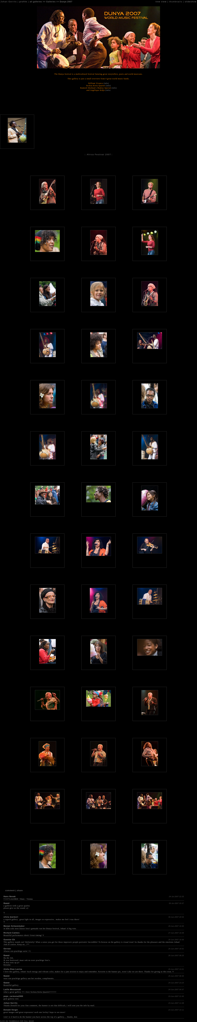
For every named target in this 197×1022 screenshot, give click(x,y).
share (20, 890)
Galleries (51, 1)
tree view (161, 1)
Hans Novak (10, 896)
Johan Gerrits (11, 1003)
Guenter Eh (9, 940)
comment (10, 890)
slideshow (191, 1)
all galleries (36, 1)
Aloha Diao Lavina (13, 969)
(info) (106, 83)
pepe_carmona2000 (13, 996)
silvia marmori (11, 917)
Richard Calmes (12, 933)
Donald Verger (11, 1010)
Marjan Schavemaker (14, 926)
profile (23, 1)
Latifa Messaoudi (12, 989)
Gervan (7, 949)
